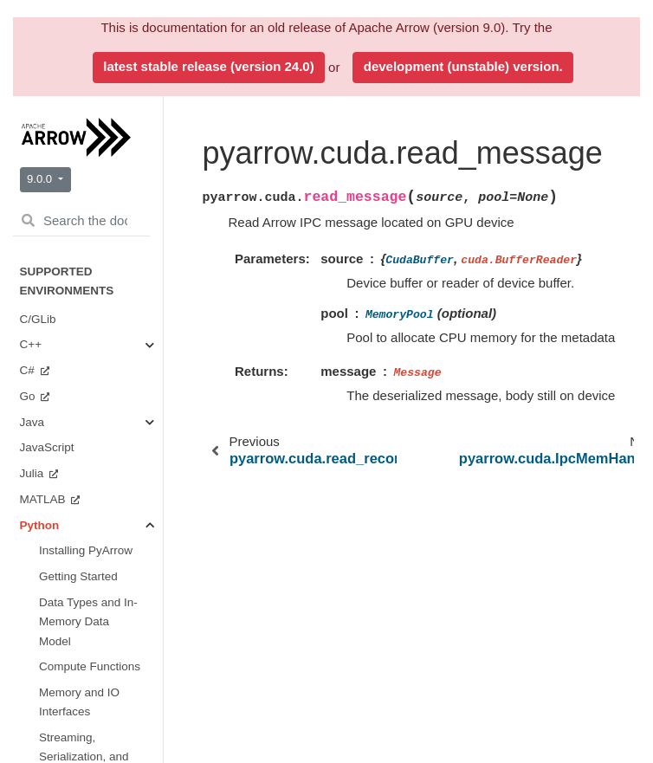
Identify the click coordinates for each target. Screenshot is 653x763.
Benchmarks (71, 357)
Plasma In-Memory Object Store (99, 216)
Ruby (35, 408)
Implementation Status (78, 460)
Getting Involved (81, 331)
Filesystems (89, 144)
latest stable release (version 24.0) (208, 66)
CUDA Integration (89, 270)
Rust (34, 434)
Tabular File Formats (89, 109)
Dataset (79, 170)
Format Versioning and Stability (79, 698)
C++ (32, 525)
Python (40, 577)
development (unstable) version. (463, 66)
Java (34, 551)
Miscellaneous (96, 305)
